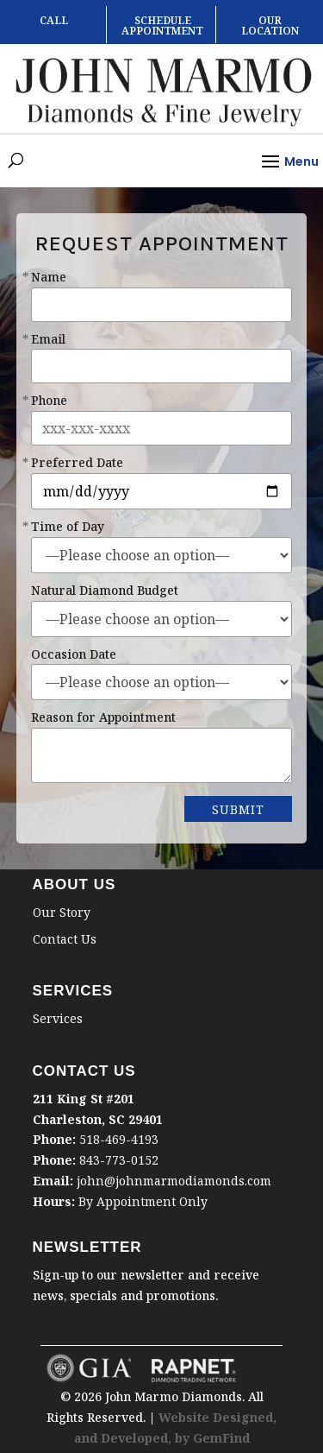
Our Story (61, 912)
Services (58, 1018)
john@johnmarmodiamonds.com (174, 1180)
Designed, (244, 1417)
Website (185, 1417)
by (184, 1438)
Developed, (138, 1438)
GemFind (221, 1438)
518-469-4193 (118, 1139)
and (87, 1438)
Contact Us (64, 939)
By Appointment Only (143, 1201)
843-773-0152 (118, 1160)
